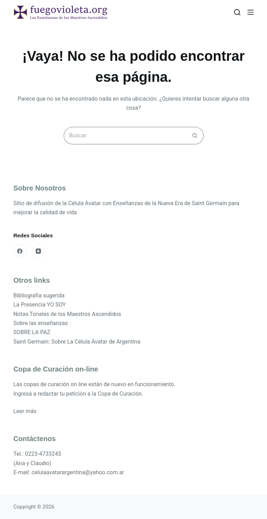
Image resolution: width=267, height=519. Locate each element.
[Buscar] (237, 12)
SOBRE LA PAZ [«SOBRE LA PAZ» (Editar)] (31, 332)
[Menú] (250, 12)
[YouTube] (38, 251)
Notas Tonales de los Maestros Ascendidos (67, 314)
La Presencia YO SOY (39, 304)
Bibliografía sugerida (38, 295)
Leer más (24, 411)
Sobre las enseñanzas (40, 323)
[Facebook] (20, 251)
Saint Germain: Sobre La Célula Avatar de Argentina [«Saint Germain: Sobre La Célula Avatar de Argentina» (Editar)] (76, 341)
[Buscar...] (125, 135)
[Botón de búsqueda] (195, 135)
